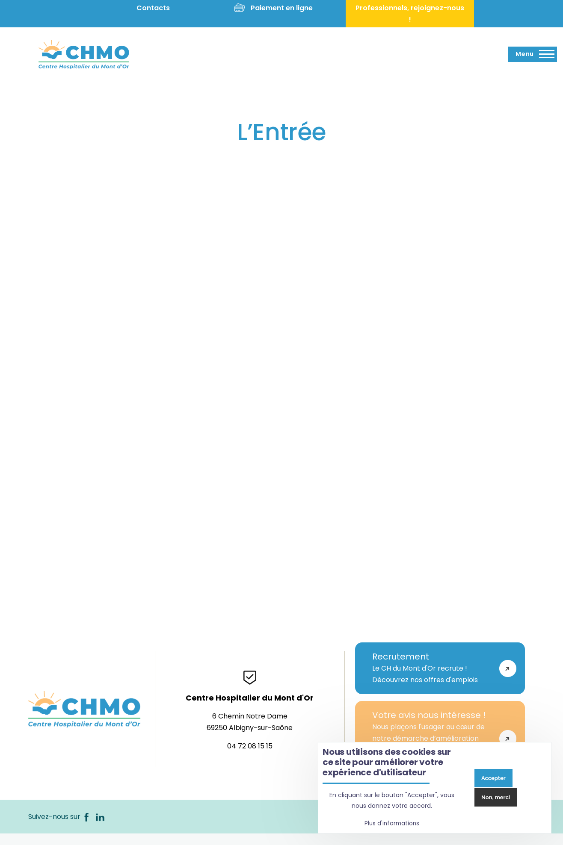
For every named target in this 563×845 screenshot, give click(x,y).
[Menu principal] (532, 54)
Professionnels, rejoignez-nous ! (410, 13)
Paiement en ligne (282, 8)
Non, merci (495, 797)
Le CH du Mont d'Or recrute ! (431, 668)
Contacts (153, 8)
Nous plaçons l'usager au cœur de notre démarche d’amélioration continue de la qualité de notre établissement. (431, 737)
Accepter (493, 778)
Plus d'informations (391, 823)
